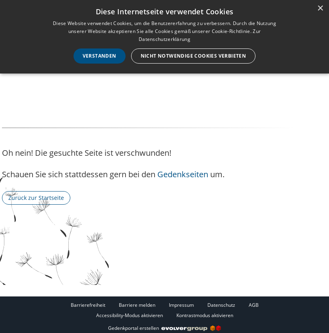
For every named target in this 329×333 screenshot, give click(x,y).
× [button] (320, 9)
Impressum (181, 305)
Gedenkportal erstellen (164, 328)
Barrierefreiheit (88, 305)
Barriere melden (137, 305)
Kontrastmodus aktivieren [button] (204, 315)
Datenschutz (221, 305)
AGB (254, 305)
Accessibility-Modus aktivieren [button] (129, 315)
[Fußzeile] (164, 309)
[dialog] (164, 37)
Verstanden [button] (99, 55)
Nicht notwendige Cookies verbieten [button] (193, 55)
